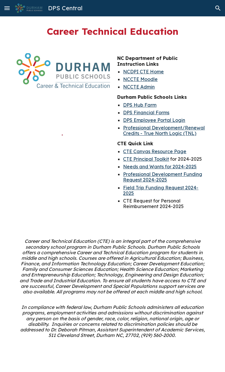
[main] (112, 31)
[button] (7, 8)
